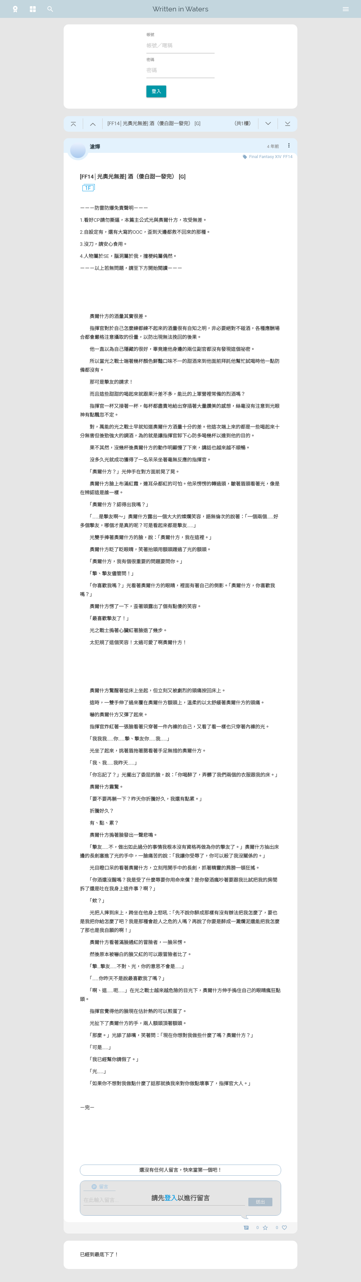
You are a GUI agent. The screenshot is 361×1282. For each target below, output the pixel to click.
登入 (156, 91)
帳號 (150, 35)
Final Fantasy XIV (265, 156)
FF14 (288, 156)
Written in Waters (180, 9)
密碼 (150, 60)
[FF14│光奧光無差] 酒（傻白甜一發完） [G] (133, 176)
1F (85, 188)
